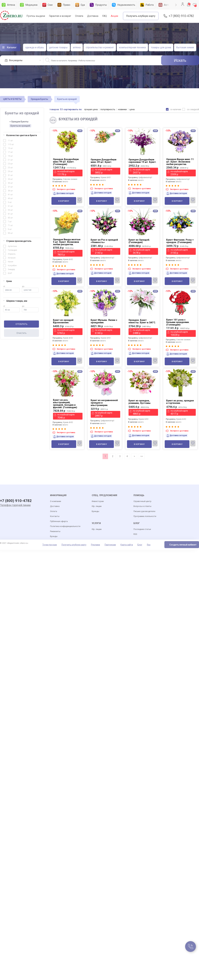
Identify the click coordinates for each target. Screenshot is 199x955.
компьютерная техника (132, 47)
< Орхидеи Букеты (18, 121)
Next (176, 5)
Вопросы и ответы (142, 506)
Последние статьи (142, 529)
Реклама (95, 545)
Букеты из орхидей (20, 126)
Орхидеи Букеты (39, 99)
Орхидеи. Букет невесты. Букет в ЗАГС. (142, 321)
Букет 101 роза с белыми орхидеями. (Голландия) (177, 322)
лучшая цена (91, 109)
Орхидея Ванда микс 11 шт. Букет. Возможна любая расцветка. (180, 162)
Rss (148, 545)
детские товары (58, 47)
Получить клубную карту (140, 16)
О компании (55, 501)
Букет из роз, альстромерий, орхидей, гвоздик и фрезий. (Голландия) (65, 404)
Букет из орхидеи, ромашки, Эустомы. (140, 401)
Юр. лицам (97, 506)
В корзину (63, 201)
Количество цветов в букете (20, 135)
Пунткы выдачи (35, 16)
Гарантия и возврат (60, 16)
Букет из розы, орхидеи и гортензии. (180, 401)
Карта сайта (127, 545)
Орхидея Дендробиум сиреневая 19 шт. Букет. (142, 160)
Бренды (95, 511)
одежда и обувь (34, 47)
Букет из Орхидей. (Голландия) (139, 241)
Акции (114, 16)
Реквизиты (55, 531)
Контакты (54, 516)
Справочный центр (142, 501)
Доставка (92, 16)
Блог (140, 545)
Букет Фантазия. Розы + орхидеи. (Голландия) (180, 241)
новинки (122, 109)
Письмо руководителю (144, 511)
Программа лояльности (144, 516)
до (30, 288)
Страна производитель (17, 241)
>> (141, 456)
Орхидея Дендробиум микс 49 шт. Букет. (103, 160)
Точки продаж (49, 545)
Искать (180, 60)
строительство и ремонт (100, 47)
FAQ (104, 16)
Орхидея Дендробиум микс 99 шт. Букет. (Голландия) (66, 162)
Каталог (12, 47)
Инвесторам (98, 501)
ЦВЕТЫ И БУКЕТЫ (12, 99)
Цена (7, 281)
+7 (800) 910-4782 (181, 16)
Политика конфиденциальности (65, 526)
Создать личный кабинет (183, 545)
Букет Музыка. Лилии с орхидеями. (104, 321)
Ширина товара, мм (15, 301)
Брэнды (53, 536)
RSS (135, 534)
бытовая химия (185, 47)
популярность (108, 109)
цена (132, 109)
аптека (76, 47)
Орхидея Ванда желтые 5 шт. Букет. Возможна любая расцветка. (66, 242)
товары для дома (161, 47)
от (11, 288)
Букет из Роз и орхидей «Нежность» (104, 241)
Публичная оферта (59, 521)
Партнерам (110, 545)
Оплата (79, 16)
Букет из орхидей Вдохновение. (63, 321)
